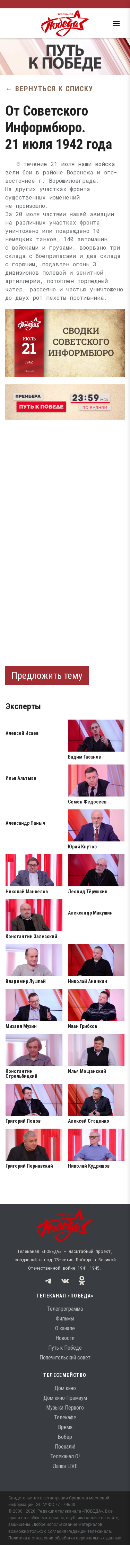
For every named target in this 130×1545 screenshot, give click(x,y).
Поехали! (65, 1446)
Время (65, 1427)
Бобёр (65, 1437)
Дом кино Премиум (65, 1398)
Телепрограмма (65, 1308)
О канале (65, 1328)
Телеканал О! (65, 1456)
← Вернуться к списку (49, 89)
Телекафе (65, 1417)
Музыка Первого (65, 1407)
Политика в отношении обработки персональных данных (64, 1538)
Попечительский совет (65, 1357)
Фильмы (65, 1318)
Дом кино (65, 1388)
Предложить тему (47, 675)
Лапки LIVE (65, 1466)
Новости (65, 1338)
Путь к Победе (65, 1347)
